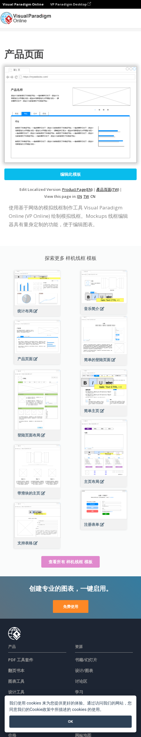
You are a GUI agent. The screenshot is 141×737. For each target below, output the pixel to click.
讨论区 (81, 681)
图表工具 (16, 681)
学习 (79, 692)
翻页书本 (16, 670)
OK (70, 721)
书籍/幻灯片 (86, 659)
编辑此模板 (70, 174)
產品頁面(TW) (107, 189)
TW (86, 196)
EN (79, 196)
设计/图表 (84, 670)
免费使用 (70, 606)
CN (92, 196)
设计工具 (16, 692)
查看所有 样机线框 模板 (71, 561)
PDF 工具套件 (20, 659)
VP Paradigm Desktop (70, 4)
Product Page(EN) (77, 189)
